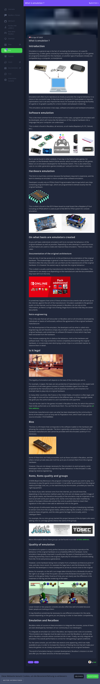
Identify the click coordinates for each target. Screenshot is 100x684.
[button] (12, 680)
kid (95, 662)
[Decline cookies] (79, 676)
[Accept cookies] (93, 676)
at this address (83, 539)
